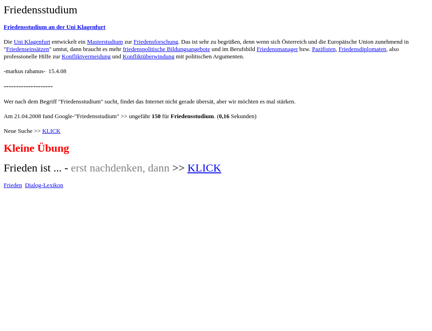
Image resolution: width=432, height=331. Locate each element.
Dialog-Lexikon (44, 185)
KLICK (51, 130)
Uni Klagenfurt (32, 41)
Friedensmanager (277, 49)
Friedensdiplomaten (362, 49)
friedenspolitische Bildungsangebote (166, 49)
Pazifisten (323, 49)
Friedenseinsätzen (27, 49)
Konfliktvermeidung (86, 56)
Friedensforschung (156, 41)
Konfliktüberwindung (149, 56)
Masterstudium (105, 41)
